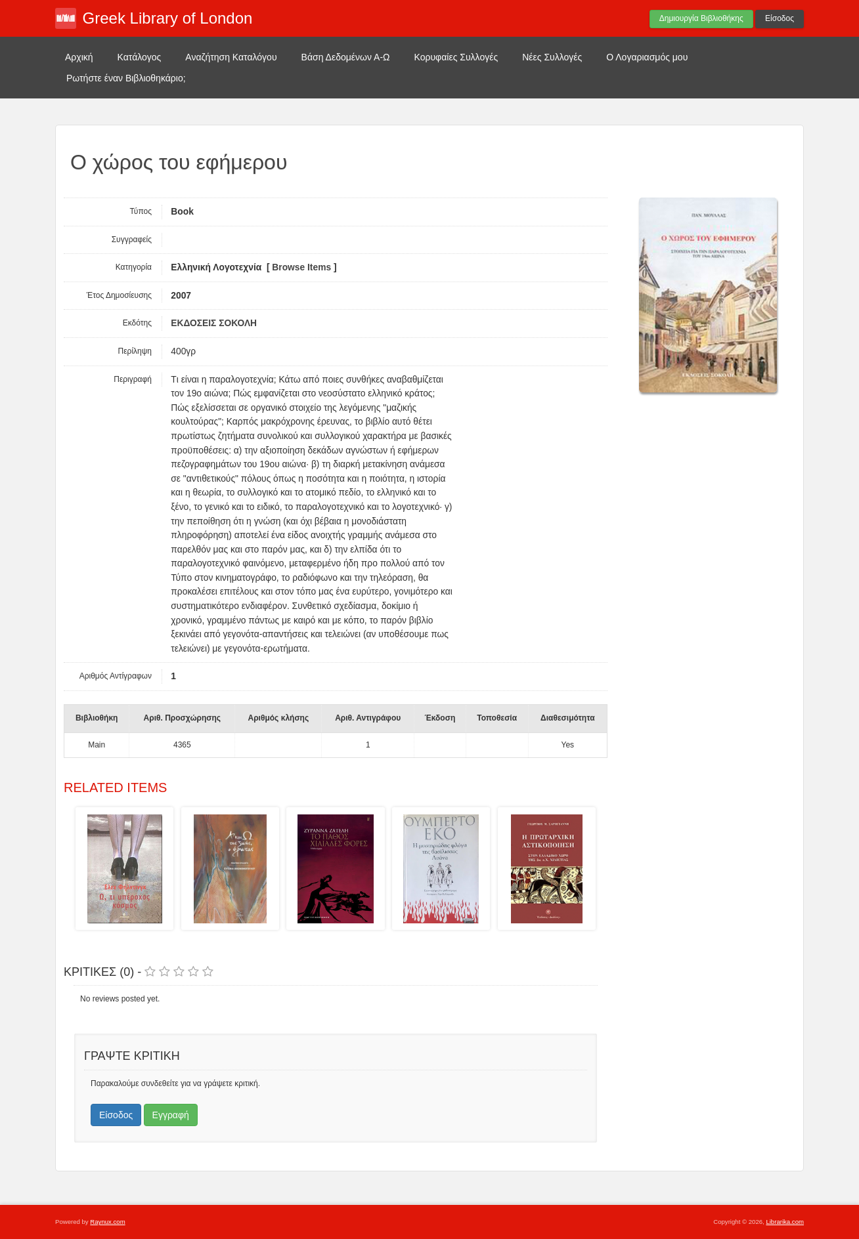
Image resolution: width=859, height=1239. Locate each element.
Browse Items (301, 267)
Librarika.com (785, 1221)
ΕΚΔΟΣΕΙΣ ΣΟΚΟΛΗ (214, 323)
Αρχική (79, 57)
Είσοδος (779, 18)
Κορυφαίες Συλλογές (456, 57)
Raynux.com (107, 1221)
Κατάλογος (140, 57)
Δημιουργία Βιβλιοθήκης (701, 18)
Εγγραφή (170, 1115)
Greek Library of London (168, 18)
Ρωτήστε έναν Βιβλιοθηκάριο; (126, 78)
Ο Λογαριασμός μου (647, 57)
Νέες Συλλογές (552, 57)
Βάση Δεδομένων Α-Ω (345, 57)
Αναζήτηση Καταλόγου (230, 57)
